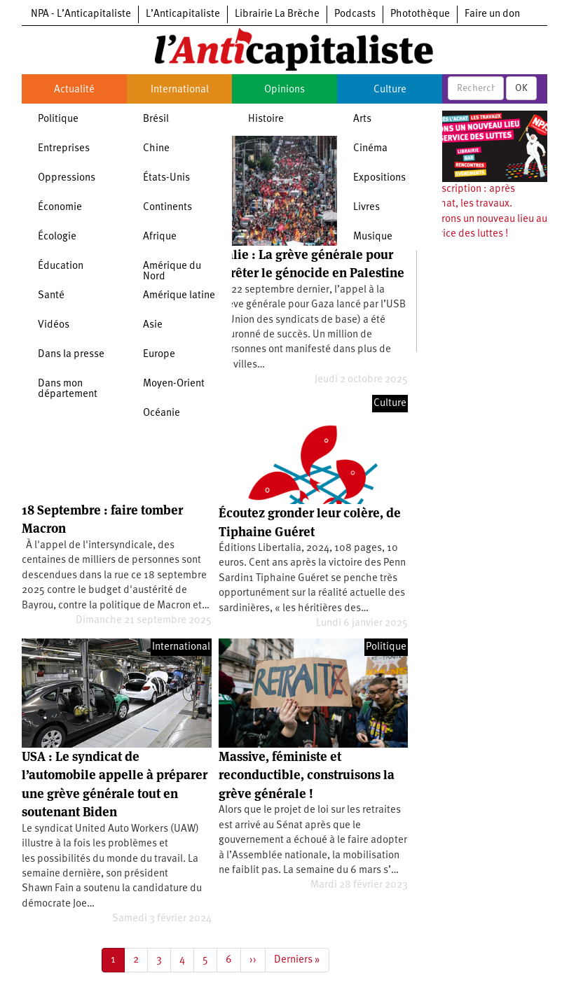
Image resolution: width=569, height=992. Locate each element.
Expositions (379, 178)
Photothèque (420, 14)
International (180, 90)
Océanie (161, 413)
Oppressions (66, 178)
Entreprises (64, 149)
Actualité (74, 90)
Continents (167, 207)
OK (521, 88)
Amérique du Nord (172, 271)
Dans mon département (67, 389)
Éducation (60, 266)
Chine (156, 149)
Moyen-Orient (174, 384)
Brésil (156, 119)
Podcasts (355, 14)
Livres (366, 207)
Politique (58, 119)
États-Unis (166, 178)
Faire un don (492, 14)
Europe (159, 354)
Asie (153, 325)
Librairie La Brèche (277, 14)
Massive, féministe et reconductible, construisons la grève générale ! (307, 775)
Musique (372, 237)
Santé (51, 296)
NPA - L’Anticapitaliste (81, 14)
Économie (60, 207)
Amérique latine (179, 296)
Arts (362, 119)
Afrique (160, 237)
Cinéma (370, 149)
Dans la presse (71, 354)
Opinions (284, 90)
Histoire (266, 119)
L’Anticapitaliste (183, 14)
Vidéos (53, 325)
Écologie (57, 237)
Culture (389, 90)
